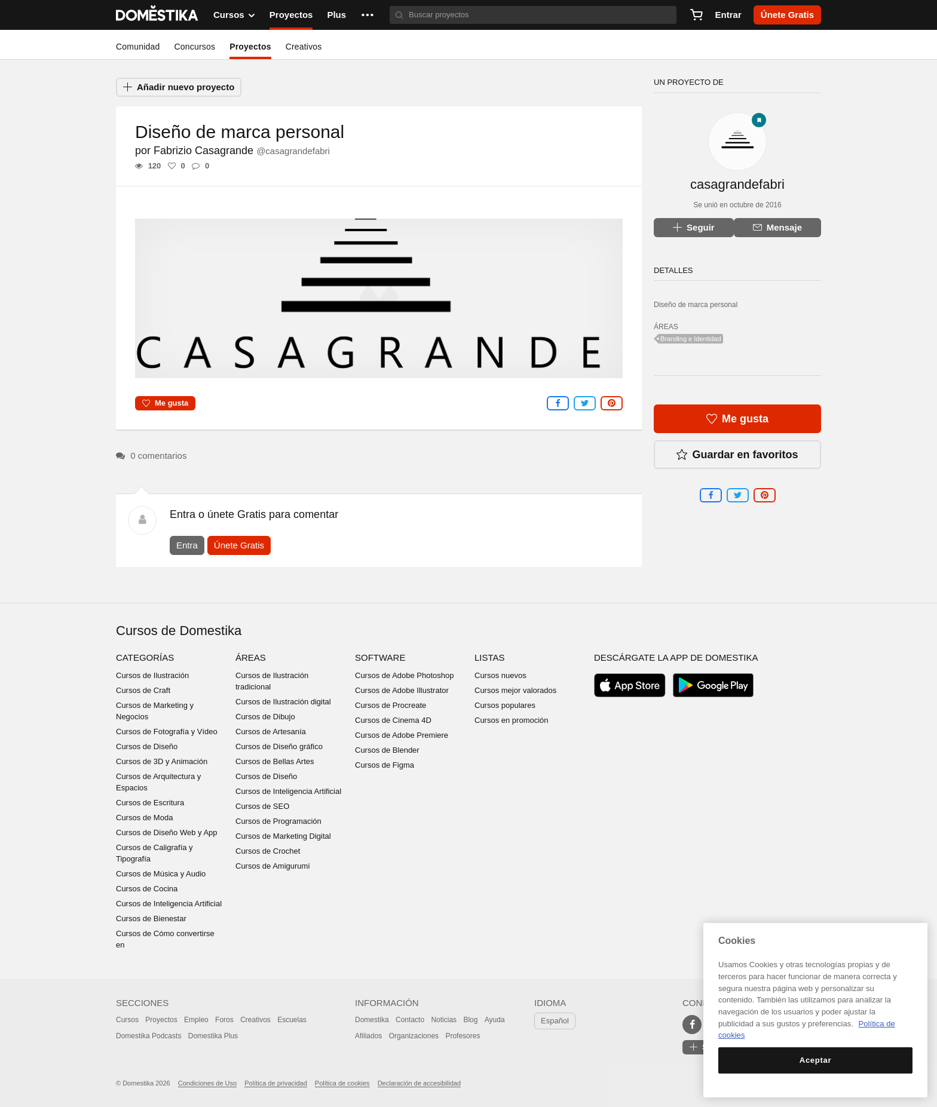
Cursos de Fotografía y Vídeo (167, 731)
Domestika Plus (213, 1036)
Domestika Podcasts (148, 1036)
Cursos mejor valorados (515, 690)
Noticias (444, 1020)
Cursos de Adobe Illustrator (402, 690)
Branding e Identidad (690, 338)
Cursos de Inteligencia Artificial (169, 903)
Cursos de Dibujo (265, 716)
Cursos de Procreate (390, 705)
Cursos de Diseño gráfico (279, 746)
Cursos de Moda (144, 817)
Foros (224, 1020)
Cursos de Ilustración (152, 675)
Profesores (462, 1036)
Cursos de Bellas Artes (274, 761)
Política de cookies (342, 1083)
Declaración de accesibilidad (419, 1083)
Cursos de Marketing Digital (283, 836)
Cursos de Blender (387, 750)
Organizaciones (414, 1036)
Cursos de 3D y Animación (161, 761)
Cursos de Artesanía (270, 731)
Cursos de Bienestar (151, 918)
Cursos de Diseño (146, 746)
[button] (367, 15)
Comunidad (138, 46)
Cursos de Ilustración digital (283, 701)
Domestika (372, 1020)
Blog (470, 1020)
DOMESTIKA (157, 15)
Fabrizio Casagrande (242, 151)
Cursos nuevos (500, 675)
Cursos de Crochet (267, 851)
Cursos (127, 1020)
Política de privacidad (275, 1083)
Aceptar (815, 1060)
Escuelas (292, 1020)
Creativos (304, 46)
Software (380, 657)
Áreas (250, 657)
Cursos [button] (234, 15)
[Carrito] (696, 15)
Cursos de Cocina (146, 888)
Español (555, 1020)
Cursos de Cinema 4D (393, 720)
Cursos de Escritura (150, 802)
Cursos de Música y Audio (161, 873)
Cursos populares (504, 705)
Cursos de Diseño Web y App (167, 832)
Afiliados (368, 1036)
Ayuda (495, 1020)
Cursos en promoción (511, 720)
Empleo (196, 1020)
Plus (336, 15)
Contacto (410, 1020)
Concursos (194, 46)
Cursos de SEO (262, 806)
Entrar (728, 15)
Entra (187, 545)
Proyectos (291, 15)
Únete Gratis (239, 545)
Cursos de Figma (384, 765)
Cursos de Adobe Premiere (401, 735)
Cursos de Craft (143, 690)
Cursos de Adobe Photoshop (404, 675)
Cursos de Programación (278, 821)
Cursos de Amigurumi (272, 865)
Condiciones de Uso (207, 1083)
